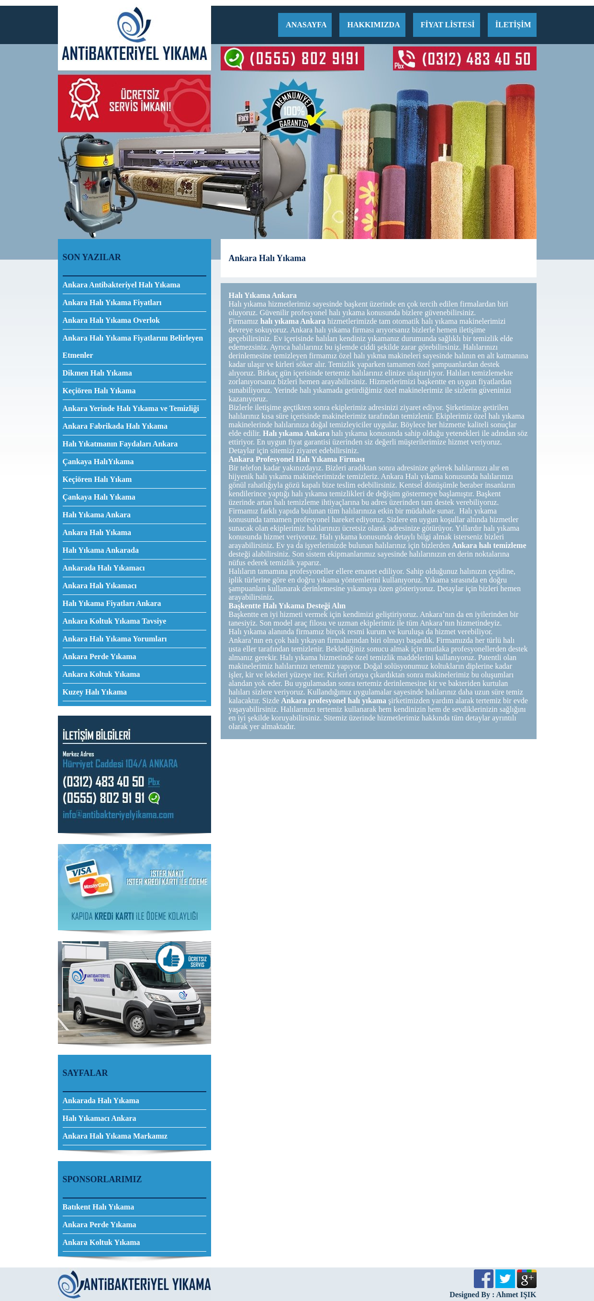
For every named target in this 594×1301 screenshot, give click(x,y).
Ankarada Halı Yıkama (101, 1100)
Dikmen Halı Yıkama (97, 373)
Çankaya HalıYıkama (98, 461)
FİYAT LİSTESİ (448, 25)
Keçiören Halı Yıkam (97, 479)
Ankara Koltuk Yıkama (101, 674)
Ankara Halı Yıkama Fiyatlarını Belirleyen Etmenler (133, 346)
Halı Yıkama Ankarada (101, 550)
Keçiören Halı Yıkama (99, 391)
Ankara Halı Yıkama (97, 532)
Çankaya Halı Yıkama (99, 497)
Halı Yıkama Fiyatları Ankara (112, 603)
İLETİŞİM (513, 25)
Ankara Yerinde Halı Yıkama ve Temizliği (131, 408)
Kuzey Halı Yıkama (95, 692)
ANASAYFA (306, 25)
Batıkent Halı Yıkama (98, 1207)
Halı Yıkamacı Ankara (99, 1118)
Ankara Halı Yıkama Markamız (115, 1136)
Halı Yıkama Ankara (97, 515)
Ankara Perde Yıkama (99, 656)
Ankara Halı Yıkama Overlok (111, 320)
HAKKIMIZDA (373, 25)
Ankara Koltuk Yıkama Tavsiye (115, 621)
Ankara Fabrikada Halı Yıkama (115, 426)
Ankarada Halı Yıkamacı (104, 568)
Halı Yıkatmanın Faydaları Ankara (120, 444)
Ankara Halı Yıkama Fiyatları (112, 302)
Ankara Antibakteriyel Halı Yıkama (121, 285)
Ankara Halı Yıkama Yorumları (115, 639)
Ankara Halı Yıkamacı (100, 586)
